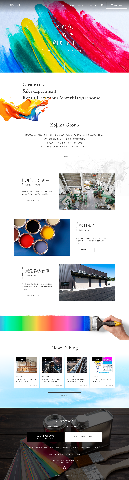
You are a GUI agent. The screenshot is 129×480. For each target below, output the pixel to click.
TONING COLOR (41, 447)
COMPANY (70, 157)
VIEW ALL (70, 396)
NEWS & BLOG (85, 447)
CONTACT (96, 447)
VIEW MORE (33, 201)
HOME (31, 447)
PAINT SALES (54, 447)
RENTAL (65, 447)
